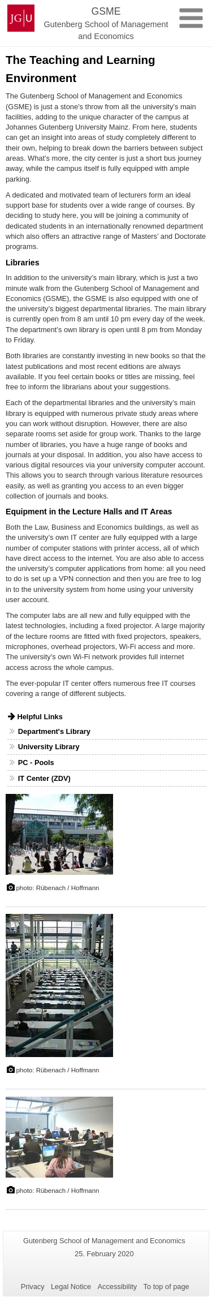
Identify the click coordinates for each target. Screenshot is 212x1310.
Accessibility (117, 1286)
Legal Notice (71, 1286)
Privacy (33, 1286)
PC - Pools (36, 762)
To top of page (166, 1286)
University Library (49, 746)
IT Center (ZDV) (44, 778)
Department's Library (54, 731)
